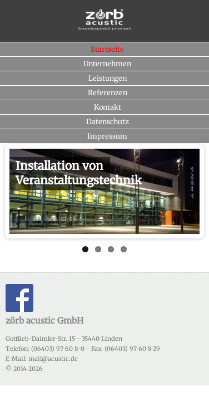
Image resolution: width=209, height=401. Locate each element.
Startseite (107, 49)
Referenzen (107, 92)
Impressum (107, 135)
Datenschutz (107, 121)
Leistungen (107, 78)
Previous (17, 188)
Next (191, 188)
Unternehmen (107, 63)
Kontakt (107, 106)
